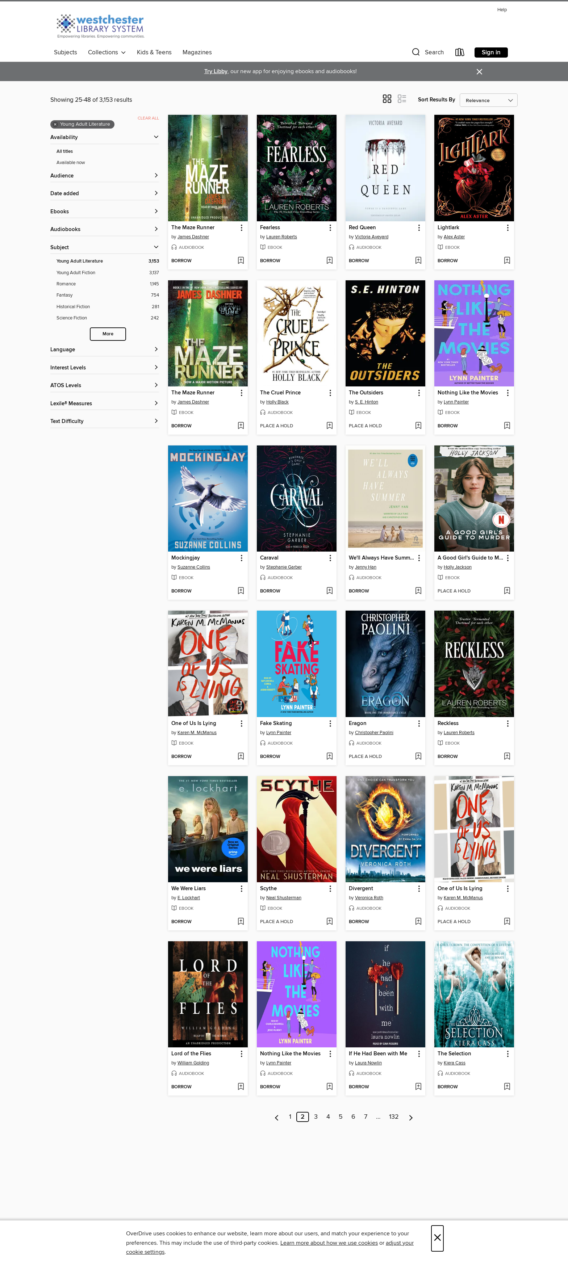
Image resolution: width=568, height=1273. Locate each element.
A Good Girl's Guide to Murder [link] (471, 558)
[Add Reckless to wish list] (506, 757)
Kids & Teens (154, 52)
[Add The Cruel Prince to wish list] (329, 426)
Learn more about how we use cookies (329, 1243)
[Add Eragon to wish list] (418, 757)
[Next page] (411, 1117)
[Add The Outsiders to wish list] (418, 426)
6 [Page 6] (353, 1117)
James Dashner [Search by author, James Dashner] (193, 237)
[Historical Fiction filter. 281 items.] (108, 307)
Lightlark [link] (448, 228)
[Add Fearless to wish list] (329, 261)
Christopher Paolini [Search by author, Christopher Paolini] (374, 733)
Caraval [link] (269, 558)
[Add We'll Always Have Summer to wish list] (418, 591)
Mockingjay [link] (185, 558)
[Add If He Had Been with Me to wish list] (418, 1087)
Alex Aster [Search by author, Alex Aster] (454, 237)
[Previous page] (277, 1117)
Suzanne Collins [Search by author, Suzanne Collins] (194, 567)
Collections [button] (107, 52)
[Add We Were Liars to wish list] (240, 922)
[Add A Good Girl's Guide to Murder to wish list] (506, 591)
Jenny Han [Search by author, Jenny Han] (365, 567)
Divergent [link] (361, 888)
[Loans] (460, 54)
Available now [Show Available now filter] (71, 163)
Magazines (197, 52)
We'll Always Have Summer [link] (382, 558)
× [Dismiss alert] (479, 71)
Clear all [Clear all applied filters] (148, 118)
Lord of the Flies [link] (191, 1054)
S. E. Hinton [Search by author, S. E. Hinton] (366, 402)
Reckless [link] (448, 723)
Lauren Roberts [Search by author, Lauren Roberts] (281, 237)
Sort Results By (436, 99)
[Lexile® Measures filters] (104, 404)
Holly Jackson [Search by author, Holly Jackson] (458, 567)
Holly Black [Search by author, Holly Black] (277, 402)
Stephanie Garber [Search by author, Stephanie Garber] (284, 567)
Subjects (65, 52)
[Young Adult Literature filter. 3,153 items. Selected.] (108, 261)
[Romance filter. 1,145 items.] (108, 284)
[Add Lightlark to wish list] (506, 261)
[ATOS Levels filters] (104, 386)
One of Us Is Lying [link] (193, 723)
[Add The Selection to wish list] (506, 1087)
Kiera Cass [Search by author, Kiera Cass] (454, 1063)
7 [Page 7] (365, 1117)
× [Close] (437, 1238)
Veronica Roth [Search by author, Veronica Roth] (369, 898)
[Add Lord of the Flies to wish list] (240, 1087)
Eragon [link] (358, 723)
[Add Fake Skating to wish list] (329, 757)
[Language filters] (104, 350)
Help (502, 10)
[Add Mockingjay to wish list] (240, 591)
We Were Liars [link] (188, 888)
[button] (427, 54)
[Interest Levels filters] (104, 368)
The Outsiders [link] (366, 393)
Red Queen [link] (362, 228)
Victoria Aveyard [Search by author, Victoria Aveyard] (371, 237)
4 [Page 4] (328, 1117)
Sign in (491, 52)
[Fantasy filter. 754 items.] (108, 295)
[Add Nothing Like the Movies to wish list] (506, 426)
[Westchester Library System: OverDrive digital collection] (104, 25)
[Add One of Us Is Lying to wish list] (240, 757)
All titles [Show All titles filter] (65, 151)
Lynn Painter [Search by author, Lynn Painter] (456, 402)
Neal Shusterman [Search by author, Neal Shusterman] (283, 898)
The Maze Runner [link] (192, 228)
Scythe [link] (268, 888)
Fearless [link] (270, 228)
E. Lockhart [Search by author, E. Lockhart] (189, 898)
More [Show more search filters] (108, 334)
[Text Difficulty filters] (104, 422)
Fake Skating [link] (276, 723)
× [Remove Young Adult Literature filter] (55, 125)
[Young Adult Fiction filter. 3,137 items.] (108, 273)
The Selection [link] (454, 1054)
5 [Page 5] (341, 1117)
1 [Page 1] (290, 1117)
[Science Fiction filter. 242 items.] (108, 318)
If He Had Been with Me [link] (378, 1054)
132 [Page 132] (394, 1117)
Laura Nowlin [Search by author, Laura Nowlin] (368, 1063)
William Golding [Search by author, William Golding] (193, 1063)
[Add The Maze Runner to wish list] (240, 261)
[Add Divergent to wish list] (418, 922)
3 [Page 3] (316, 1117)
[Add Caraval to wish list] (329, 591)
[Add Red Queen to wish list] (418, 261)
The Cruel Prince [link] (280, 393)
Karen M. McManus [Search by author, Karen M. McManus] (197, 733)
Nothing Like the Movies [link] (468, 393)
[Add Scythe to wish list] (329, 922)
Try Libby (215, 71)
